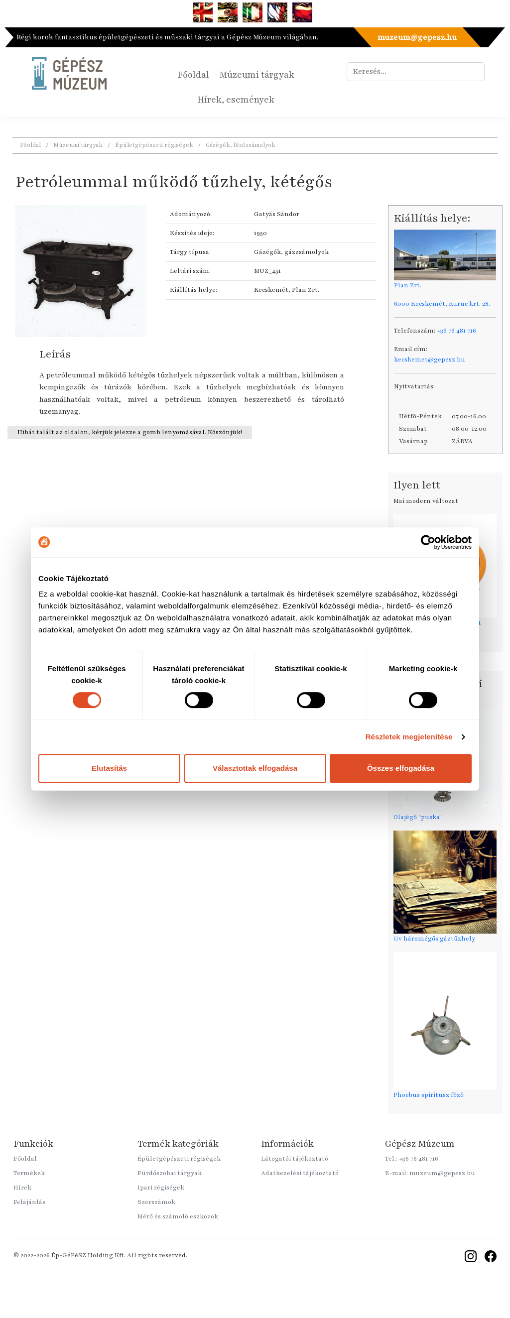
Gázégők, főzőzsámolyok (240, 145)
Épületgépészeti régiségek (154, 145)
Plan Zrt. (407, 285)
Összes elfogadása (400, 768)
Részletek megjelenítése (409, 736)
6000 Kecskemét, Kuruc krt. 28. (442, 304)
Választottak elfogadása (255, 768)
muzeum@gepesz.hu (417, 37)
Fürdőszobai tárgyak (169, 1173)
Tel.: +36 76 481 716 (411, 1159)
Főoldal (193, 75)
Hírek (22, 1188)
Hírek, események (235, 100)
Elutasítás (109, 768)
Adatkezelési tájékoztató (300, 1173)
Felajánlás (29, 1202)
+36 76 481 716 (456, 331)
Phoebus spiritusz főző (428, 1095)
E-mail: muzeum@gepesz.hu (430, 1173)
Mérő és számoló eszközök (177, 1216)
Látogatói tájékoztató (294, 1159)
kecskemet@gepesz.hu (429, 359)
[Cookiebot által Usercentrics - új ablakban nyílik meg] (428, 542)
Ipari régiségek (160, 1188)
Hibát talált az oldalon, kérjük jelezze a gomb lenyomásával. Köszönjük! (129, 432)
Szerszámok (156, 1202)
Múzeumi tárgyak (256, 75)
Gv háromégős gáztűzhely (434, 939)
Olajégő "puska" (417, 817)
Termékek (29, 1173)
